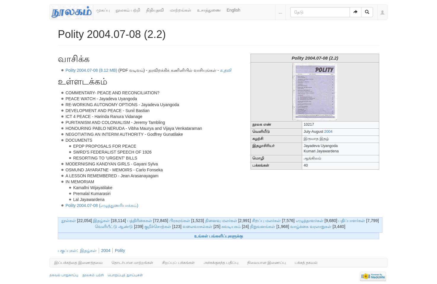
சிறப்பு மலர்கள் (266, 220)
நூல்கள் (68, 220)
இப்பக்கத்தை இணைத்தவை (78, 262)
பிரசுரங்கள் (179, 220)
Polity (120, 250)
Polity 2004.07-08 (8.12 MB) (91, 70)
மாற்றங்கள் (180, 10)
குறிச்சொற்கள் (157, 226)
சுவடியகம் (231, 226)
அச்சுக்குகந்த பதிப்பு (221, 262)
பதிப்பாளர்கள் (351, 220)
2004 (328, 132)
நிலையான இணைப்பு (266, 262)
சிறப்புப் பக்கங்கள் (178, 262)
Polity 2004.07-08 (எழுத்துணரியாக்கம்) (102, 205)
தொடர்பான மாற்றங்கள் (132, 262)
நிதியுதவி (155, 10)
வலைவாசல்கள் (197, 226)
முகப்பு (103, 10)
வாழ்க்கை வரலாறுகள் (310, 226)
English (233, 10)
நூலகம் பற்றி (128, 10)
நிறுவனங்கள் (262, 226)
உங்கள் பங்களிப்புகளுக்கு (218, 236)
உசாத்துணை (209, 10)
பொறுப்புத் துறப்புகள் (125, 275)
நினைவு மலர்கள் (221, 220)
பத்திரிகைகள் (139, 220)
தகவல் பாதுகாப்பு (64, 275)
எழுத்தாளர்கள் (309, 220)
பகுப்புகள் (67, 250)
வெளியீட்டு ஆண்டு (114, 226)
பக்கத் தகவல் (306, 262)
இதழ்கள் (101, 220)
